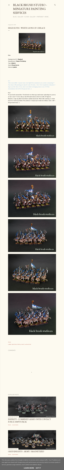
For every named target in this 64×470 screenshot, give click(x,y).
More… (47, 17)
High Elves (14, 344)
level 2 (22, 344)
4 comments (15, 424)
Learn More (29, 468)
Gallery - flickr (23, 17)
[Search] (55, 4)
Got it (38, 468)
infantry (19, 344)
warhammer (28, 344)
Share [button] (9, 342)
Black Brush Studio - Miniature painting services (30, 9)
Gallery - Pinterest (37, 17)
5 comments (15, 454)
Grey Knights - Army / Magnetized (26, 451)
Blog (15, 17)
